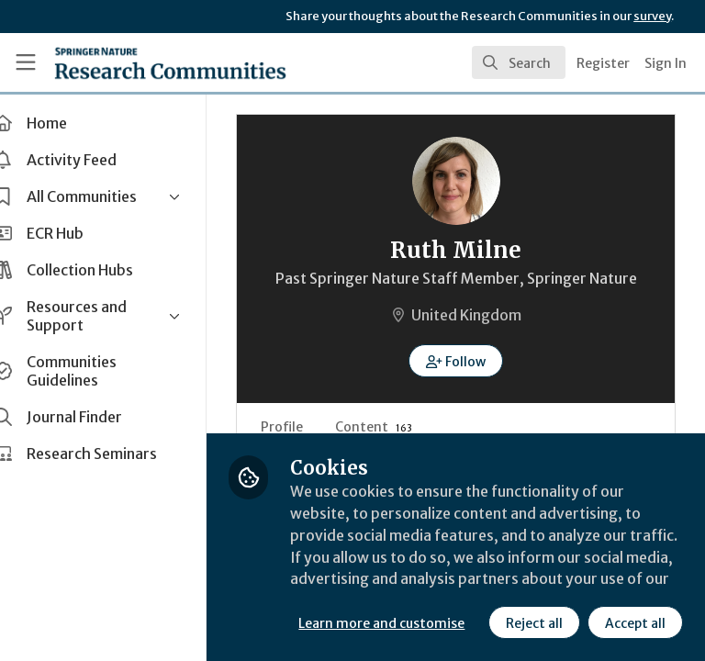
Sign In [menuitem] (665, 63)
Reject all (371, 623)
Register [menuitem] (603, 63)
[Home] (129, 62)
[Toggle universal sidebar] (25, 62)
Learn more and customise (410, 583)
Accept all (472, 623)
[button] (470, 360)
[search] (518, 62)
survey (652, 16)
